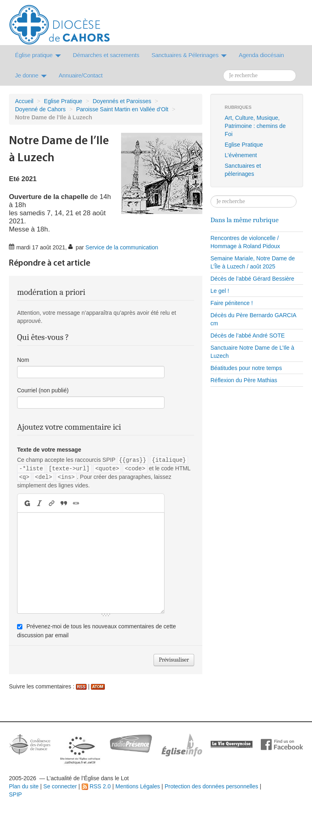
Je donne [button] (31, 75)
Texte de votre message (49, 449)
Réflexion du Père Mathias (243, 380)
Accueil (24, 101)
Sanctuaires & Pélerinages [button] (189, 55)
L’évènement (241, 155)
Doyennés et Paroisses (122, 101)
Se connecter (60, 786)
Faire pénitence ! (231, 303)
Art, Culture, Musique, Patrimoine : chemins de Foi (255, 126)
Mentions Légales (137, 786)
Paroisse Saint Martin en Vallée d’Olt (122, 109)
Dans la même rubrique (244, 220)
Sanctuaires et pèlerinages (243, 169)
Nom (23, 360)
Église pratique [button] (38, 55)
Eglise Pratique (63, 101)
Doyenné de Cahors (40, 109)
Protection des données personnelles (211, 786)
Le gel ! (219, 291)
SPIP (15, 794)
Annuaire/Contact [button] (81, 75)
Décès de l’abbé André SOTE (247, 335)
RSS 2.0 (96, 786)
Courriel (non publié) (43, 390)
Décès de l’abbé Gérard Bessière (252, 278)
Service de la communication (121, 247)
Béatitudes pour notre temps (246, 368)
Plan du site (24, 786)
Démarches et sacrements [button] (106, 55)
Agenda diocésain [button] (261, 55)
